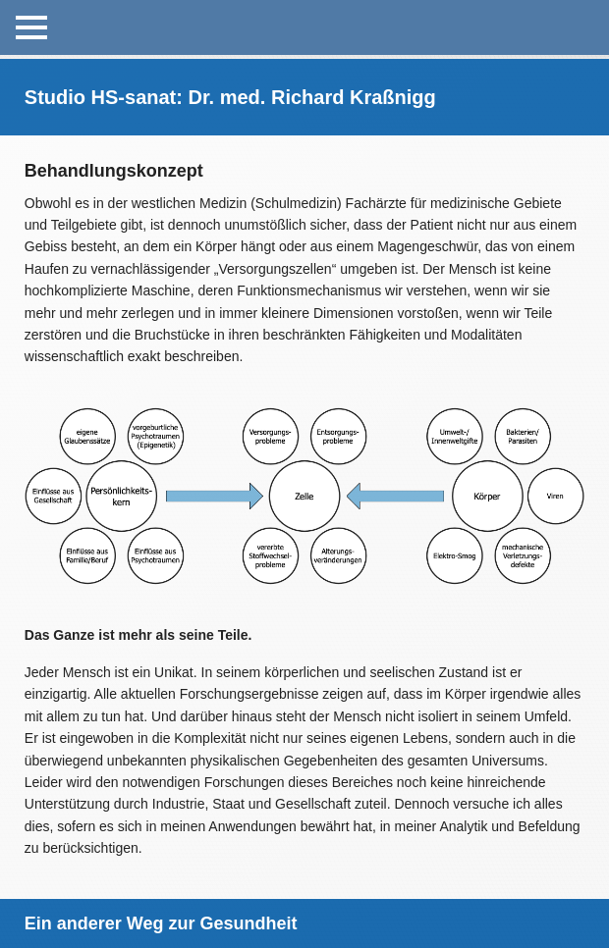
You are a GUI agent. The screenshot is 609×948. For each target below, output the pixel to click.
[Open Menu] (31, 27)
